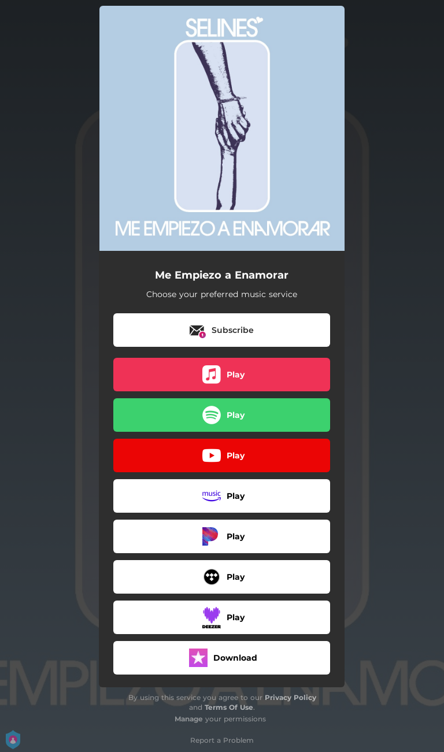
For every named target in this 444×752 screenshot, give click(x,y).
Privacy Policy (290, 697)
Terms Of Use (229, 707)
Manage (189, 718)
